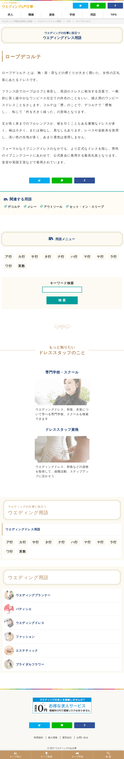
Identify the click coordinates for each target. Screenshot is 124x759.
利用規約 (38, 737)
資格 (51, 14)
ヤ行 (100, 256)
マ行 (87, 256)
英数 (21, 266)
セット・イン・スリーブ (87, 206)
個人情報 (52, 737)
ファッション (19, 636)
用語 (93, 14)
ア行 (8, 256)
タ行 (48, 256)
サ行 (34, 256)
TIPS (114, 14)
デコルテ (14, 206)
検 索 (108, 755)
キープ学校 (77, 755)
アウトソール (53, 206)
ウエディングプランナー (27, 595)
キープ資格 (46, 755)
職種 (31, 14)
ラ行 (113, 256)
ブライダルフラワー (24, 664)
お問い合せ (82, 737)
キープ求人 (15, 755)
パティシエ (18, 609)
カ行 (21, 256)
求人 (10, 14)
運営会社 (67, 737)
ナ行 (61, 256)
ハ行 (74, 256)
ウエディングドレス (24, 623)
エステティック (21, 650)
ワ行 (8, 266)
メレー (32, 206)
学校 (72, 14)
